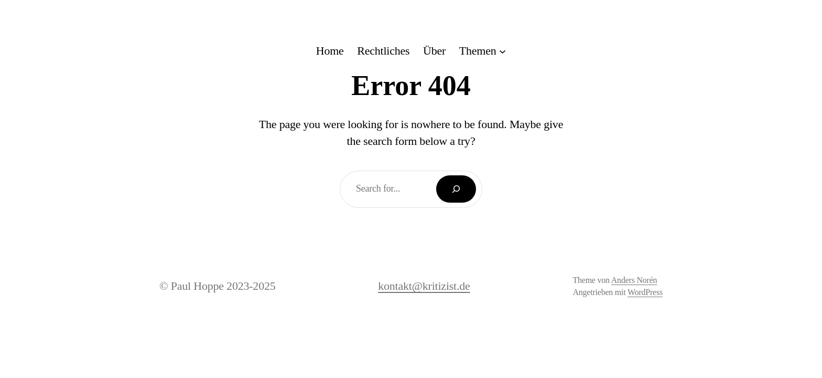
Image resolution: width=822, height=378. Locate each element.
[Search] (456, 189)
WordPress (645, 292)
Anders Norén (634, 280)
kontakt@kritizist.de (424, 285)
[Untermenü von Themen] (482, 51)
